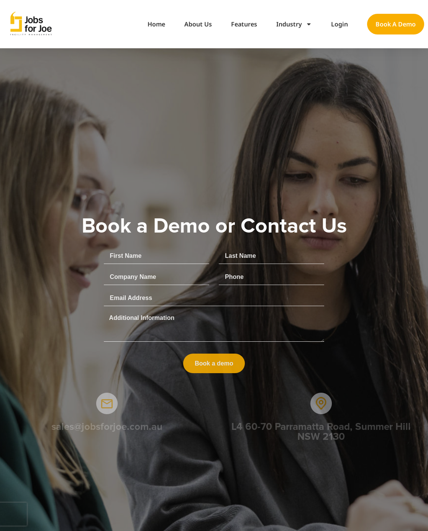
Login (339, 24)
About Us (198, 24)
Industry (294, 24)
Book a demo (396, 24)
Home (156, 24)
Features (244, 24)
